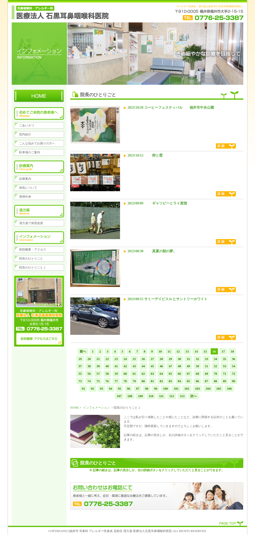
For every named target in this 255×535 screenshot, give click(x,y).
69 (206, 373)
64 (161, 373)
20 (89, 359)
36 (233, 359)
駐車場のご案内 (29, 152)
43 (134, 366)
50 (197, 366)
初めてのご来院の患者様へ (39, 113)
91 (83, 388)
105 (218, 388)
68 (197, 373)
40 (107, 366)
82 (161, 381)
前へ (83, 351)
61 (134, 373)
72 (233, 373)
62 (143, 373)
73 (80, 381)
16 (214, 351)
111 (161, 396)
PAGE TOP (231, 523)
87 (206, 381)
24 (125, 359)
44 (143, 366)
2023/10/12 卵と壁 (145, 155)
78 (125, 381)
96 (128, 388)
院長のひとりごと (31, 258)
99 (155, 388)
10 (160, 351)
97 (137, 388)
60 (125, 373)
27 (152, 359)
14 (196, 351)
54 (233, 366)
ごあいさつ (26, 125)
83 (170, 381)
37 (80, 366)
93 (101, 388)
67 (188, 373)
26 (143, 359)
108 (129, 396)
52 (215, 366)
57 (98, 373)
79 (134, 381)
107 (119, 396)
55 (80, 373)
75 (98, 381)
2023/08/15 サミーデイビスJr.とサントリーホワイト (167, 299)
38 (89, 366)
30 (179, 359)
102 (186, 388)
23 (116, 359)
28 (161, 359)
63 (152, 373)
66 (179, 373)
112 (171, 396)
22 (107, 359)
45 (152, 366)
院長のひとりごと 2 (32, 267)
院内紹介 (25, 134)
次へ (193, 396)
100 (165, 388)
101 (176, 388)
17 (223, 351)
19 (80, 359)
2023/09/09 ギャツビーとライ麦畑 (157, 203)
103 (197, 388)
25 (134, 359)
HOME (39, 96)
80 (143, 381)
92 (92, 388)
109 (140, 396)
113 (182, 396)
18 (232, 351)
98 (146, 388)
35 (224, 359)
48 (179, 366)
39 (98, 366)
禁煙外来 (25, 196)
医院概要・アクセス (32, 249)
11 (169, 351)
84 (179, 381)
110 (151, 396)
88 (215, 381)
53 (224, 366)
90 (233, 381)
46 (161, 366)
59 (116, 373)
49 (188, 366)
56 (89, 373)
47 (170, 366)
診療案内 (39, 167)
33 (206, 359)
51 (206, 366)
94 (110, 388)
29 (170, 359)
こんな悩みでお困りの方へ (37, 143)
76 (107, 381)
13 (187, 351)
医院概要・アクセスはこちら (39, 339)
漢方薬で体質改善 (31, 223)
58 (107, 373)
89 (224, 381)
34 (215, 359)
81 (152, 381)
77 (116, 381)
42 (125, 366)
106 (229, 388)
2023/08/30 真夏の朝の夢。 (152, 251)
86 (197, 381)
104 (208, 388)
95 (119, 388)
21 (98, 359)
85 (188, 381)
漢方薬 (39, 211)
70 (215, 373)
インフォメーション (39, 237)
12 (178, 351)
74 (89, 381)
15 (205, 351)
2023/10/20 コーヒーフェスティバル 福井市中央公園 (171, 107)
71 (224, 373)
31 (188, 359)
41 (116, 366)
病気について (28, 187)
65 (170, 373)
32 (197, 359)
